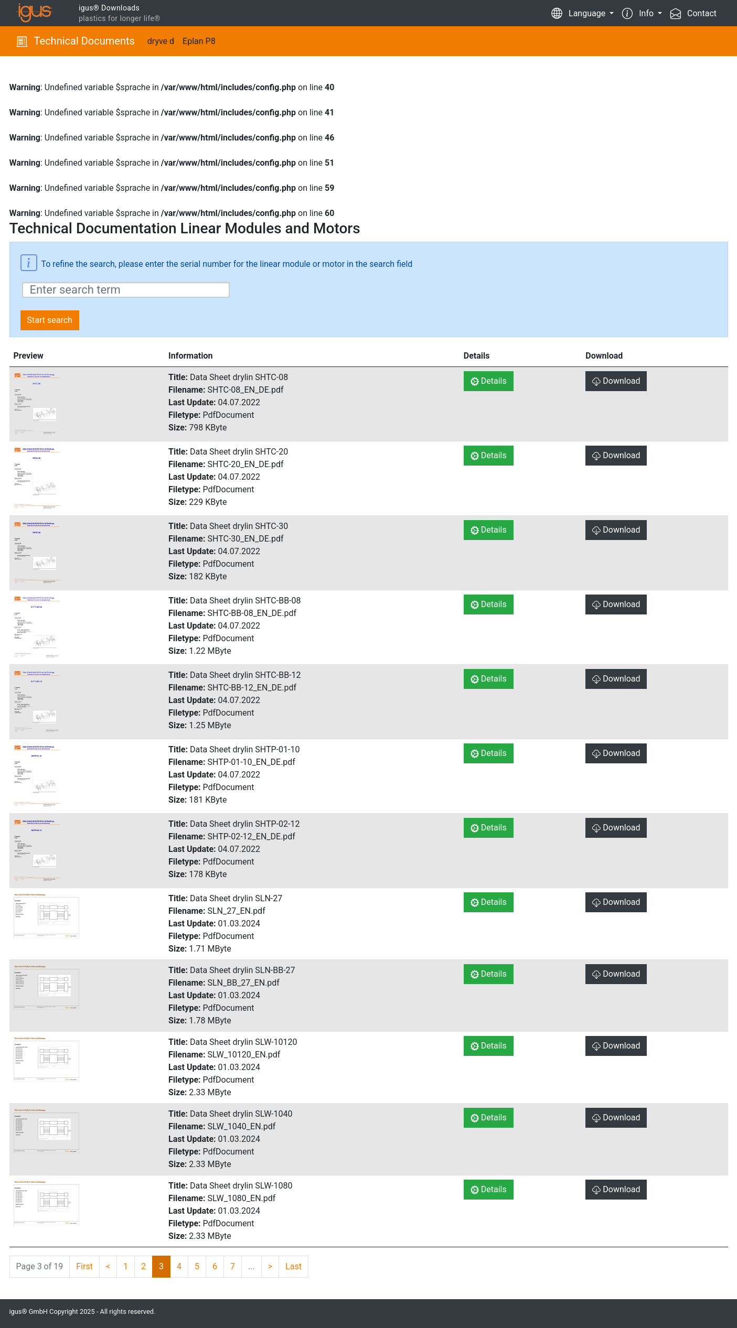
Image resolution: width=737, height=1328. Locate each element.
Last (293, 1266)
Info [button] (639, 12)
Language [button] (579, 12)
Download (616, 381)
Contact (693, 12)
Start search (49, 320)
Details (489, 381)
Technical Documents (75, 41)
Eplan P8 (199, 41)
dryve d (160, 41)
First (84, 1266)
